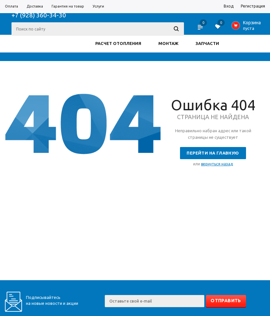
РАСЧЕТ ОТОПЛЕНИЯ (118, 43)
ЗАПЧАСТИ (207, 43)
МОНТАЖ (168, 43)
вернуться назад (217, 164)
